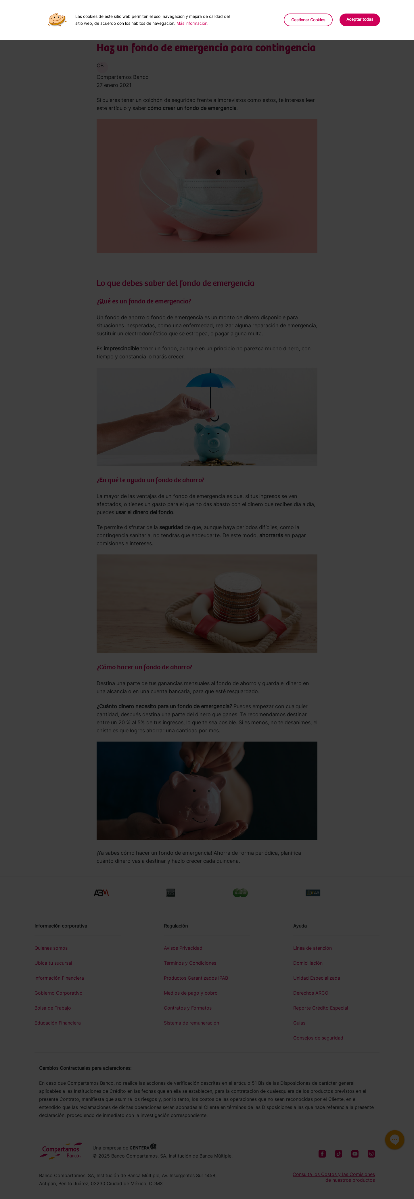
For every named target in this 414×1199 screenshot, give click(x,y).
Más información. (192, 23)
